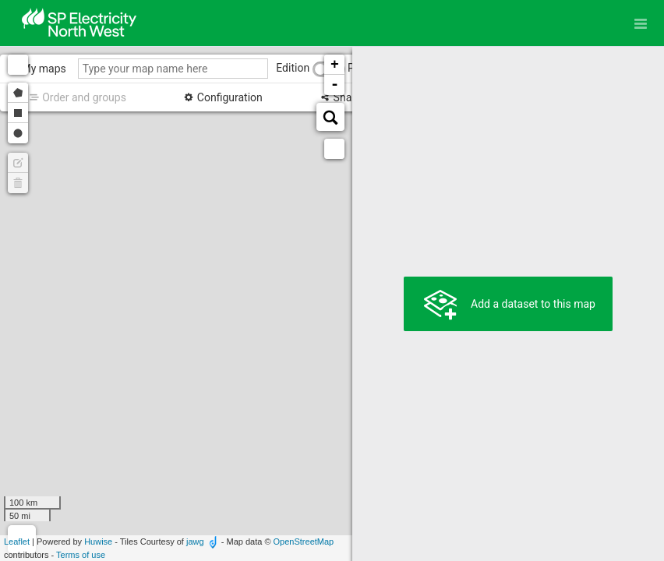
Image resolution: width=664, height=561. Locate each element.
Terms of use (80, 554)
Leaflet (17, 541)
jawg (195, 541)
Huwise (98, 541)
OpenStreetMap (304, 541)
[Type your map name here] (173, 68)
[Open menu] (640, 23)
